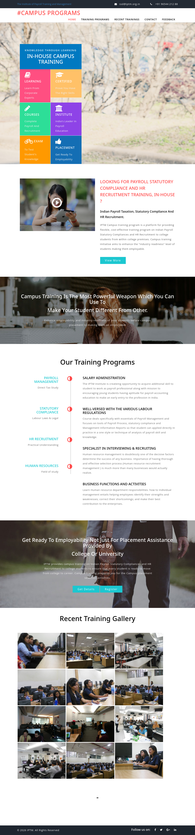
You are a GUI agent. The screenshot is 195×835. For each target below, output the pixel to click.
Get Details (85, 589)
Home (72, 19)
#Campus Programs (51, 13)
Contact (151, 19)
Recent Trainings (127, 19)
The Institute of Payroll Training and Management (44, 4)
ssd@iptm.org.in (129, 4)
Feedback (168, 19)
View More (114, 260)
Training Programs (95, 19)
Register (112, 589)
